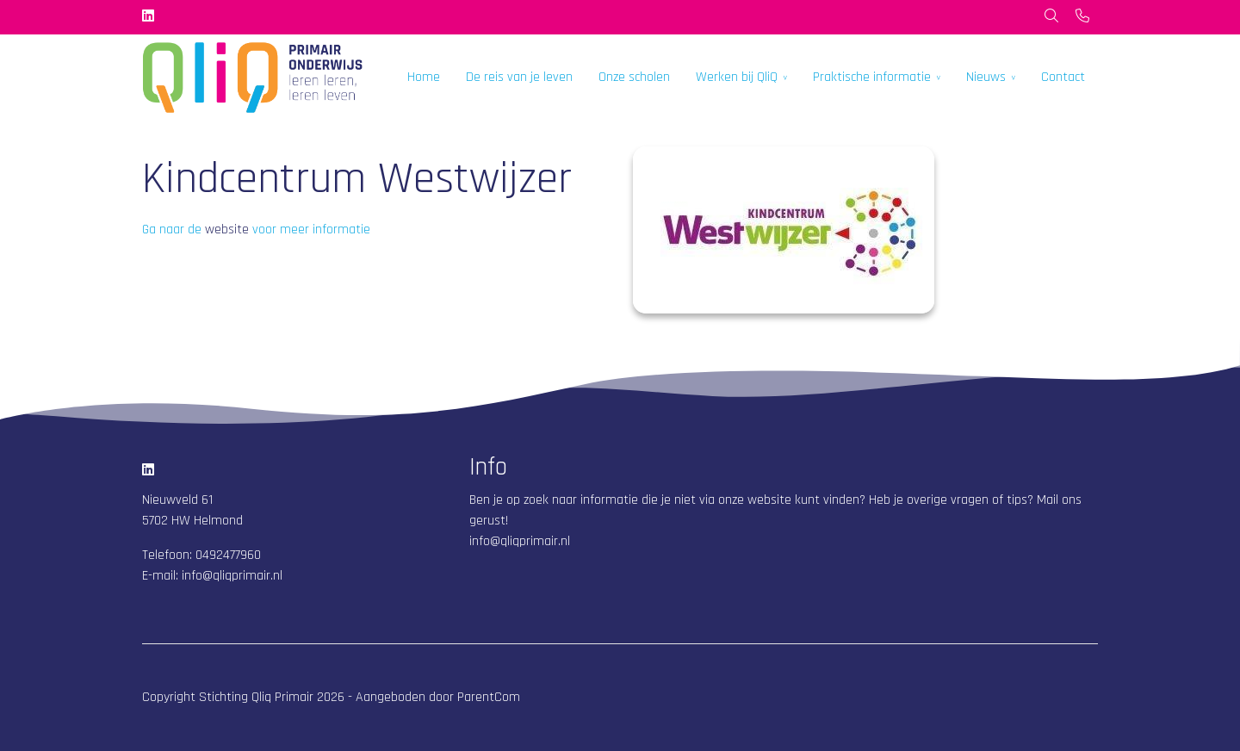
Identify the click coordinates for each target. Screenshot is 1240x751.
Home (423, 77)
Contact (1063, 77)
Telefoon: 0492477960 (201, 555)
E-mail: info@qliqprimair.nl (212, 576)
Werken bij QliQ (737, 77)
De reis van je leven (519, 77)
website (227, 229)
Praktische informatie (872, 77)
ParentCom (488, 697)
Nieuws (986, 77)
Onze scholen (634, 77)
